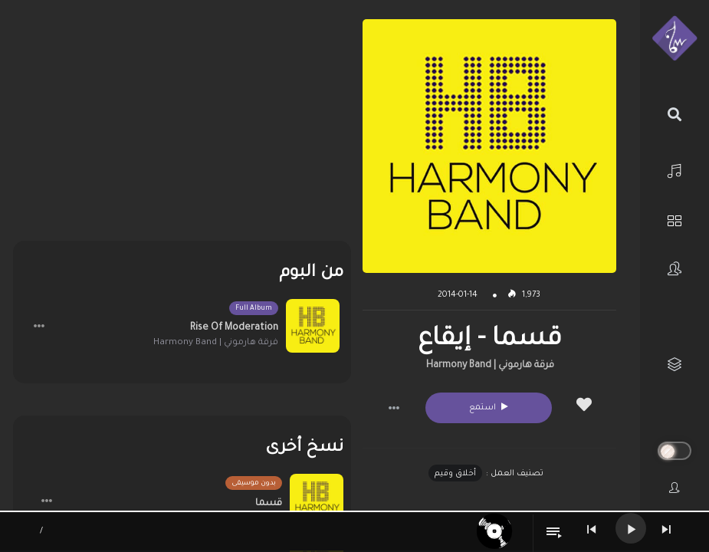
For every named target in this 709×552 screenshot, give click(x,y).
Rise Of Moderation (234, 328)
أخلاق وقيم (455, 473)
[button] (394, 408)
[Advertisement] (182, 126)
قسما (268, 503)
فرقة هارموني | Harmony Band (490, 365)
